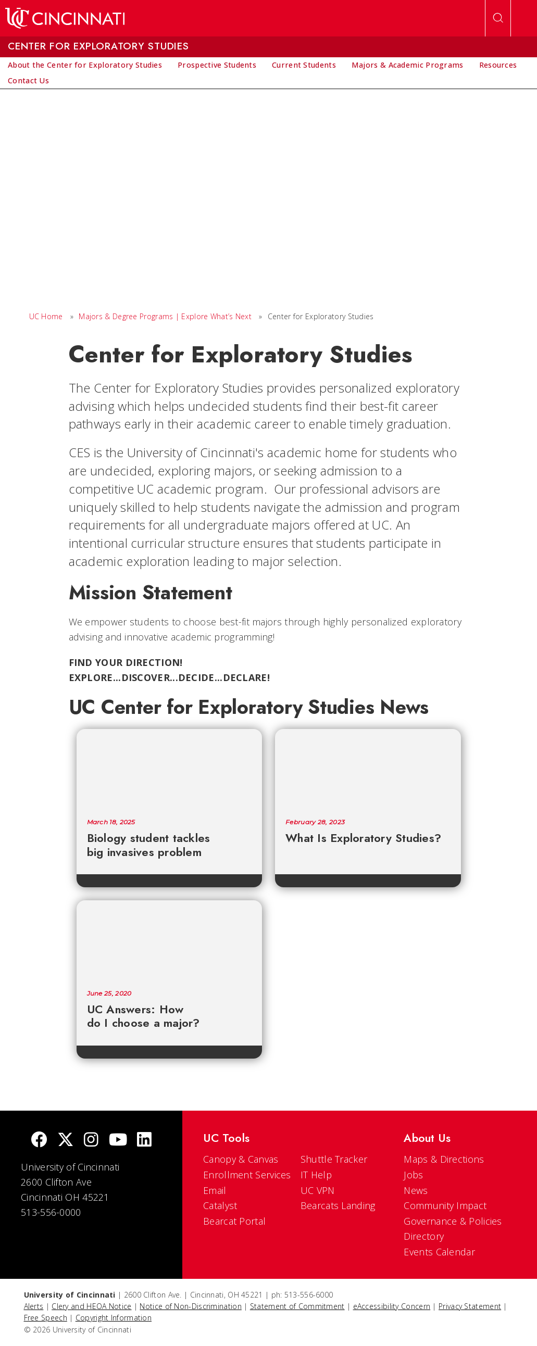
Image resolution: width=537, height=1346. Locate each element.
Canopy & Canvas (241, 1159)
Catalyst (220, 1205)
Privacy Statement (470, 1306)
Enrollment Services (247, 1174)
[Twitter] (65, 1140)
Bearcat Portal (234, 1221)
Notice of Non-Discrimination (190, 1306)
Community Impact (445, 1205)
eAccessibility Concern (392, 1306)
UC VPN (318, 1190)
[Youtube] (118, 1140)
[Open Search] (498, 18)
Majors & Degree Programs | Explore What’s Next (165, 316)
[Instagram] (91, 1140)
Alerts (34, 1306)
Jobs (413, 1174)
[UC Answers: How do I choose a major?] (170, 939)
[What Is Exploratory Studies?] (368, 768)
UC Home (46, 316)
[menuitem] (85, 65)
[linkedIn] (144, 1140)
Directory (424, 1236)
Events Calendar (439, 1252)
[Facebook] (39, 1140)
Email (215, 1190)
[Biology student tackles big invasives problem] (170, 768)
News (416, 1190)
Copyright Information (114, 1318)
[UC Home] (65, 18)
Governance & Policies (453, 1221)
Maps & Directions (444, 1159)
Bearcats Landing (338, 1205)
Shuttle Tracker (334, 1159)
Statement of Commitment (297, 1306)
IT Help (316, 1174)
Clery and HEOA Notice (91, 1306)
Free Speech (45, 1318)
